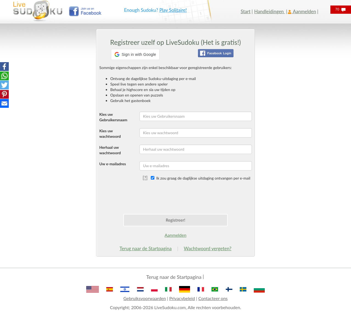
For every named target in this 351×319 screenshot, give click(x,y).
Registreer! (175, 220)
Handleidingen (269, 11)
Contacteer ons (213, 298)
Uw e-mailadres (112, 163)
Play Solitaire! (173, 10)
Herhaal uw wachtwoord (110, 150)
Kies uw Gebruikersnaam (113, 117)
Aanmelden (175, 235)
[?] (145, 178)
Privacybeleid (182, 298)
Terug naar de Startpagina (145, 248)
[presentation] (175, 196)
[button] (135, 54)
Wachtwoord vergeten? (207, 248)
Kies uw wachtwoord (110, 133)
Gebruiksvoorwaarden (144, 298)
